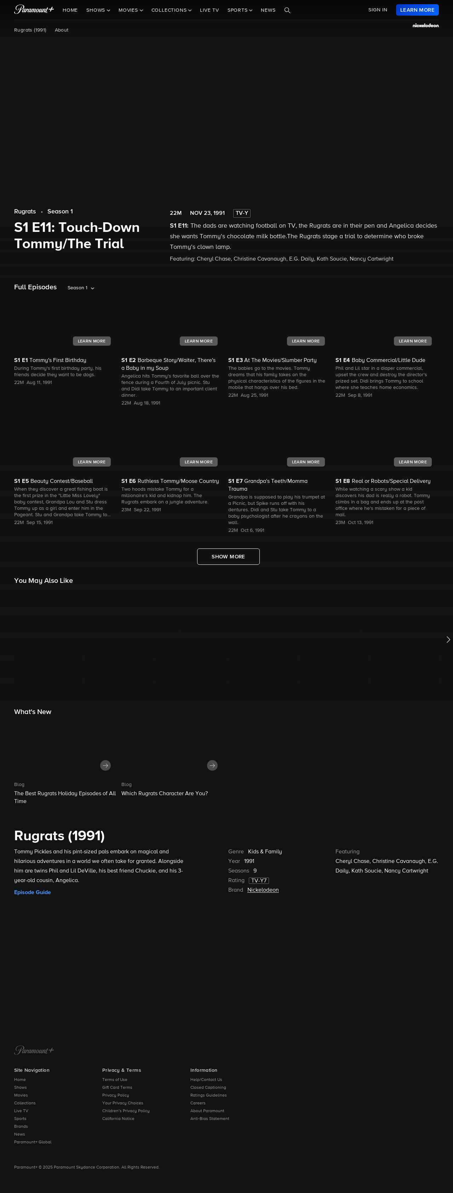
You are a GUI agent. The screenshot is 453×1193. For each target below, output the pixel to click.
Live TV (209, 10)
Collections (25, 1103)
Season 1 (60, 211)
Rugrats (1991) (30, 30)
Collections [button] (170, 10)
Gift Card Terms (117, 1088)
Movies (21, 1095)
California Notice (118, 1119)
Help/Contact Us (206, 1080)
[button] (66, 763)
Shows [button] (96, 10)
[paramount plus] (34, 10)
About (62, 30)
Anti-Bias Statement (209, 1119)
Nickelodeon (263, 890)
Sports (20, 1119)
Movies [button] (129, 10)
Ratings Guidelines (208, 1095)
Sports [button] (239, 10)
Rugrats (25, 211)
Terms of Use (114, 1080)
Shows (20, 1088)
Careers (198, 1103)
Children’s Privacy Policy (126, 1111)
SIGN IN (378, 9)
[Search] (287, 10)
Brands (21, 1127)
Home (70, 10)
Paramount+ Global (32, 1142)
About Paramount (207, 1111)
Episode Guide (32, 892)
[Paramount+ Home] (34, 1051)
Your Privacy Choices (122, 1103)
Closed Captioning (208, 1088)
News (268, 10)
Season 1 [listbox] (77, 287)
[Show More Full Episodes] (228, 556)
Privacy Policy (115, 1095)
